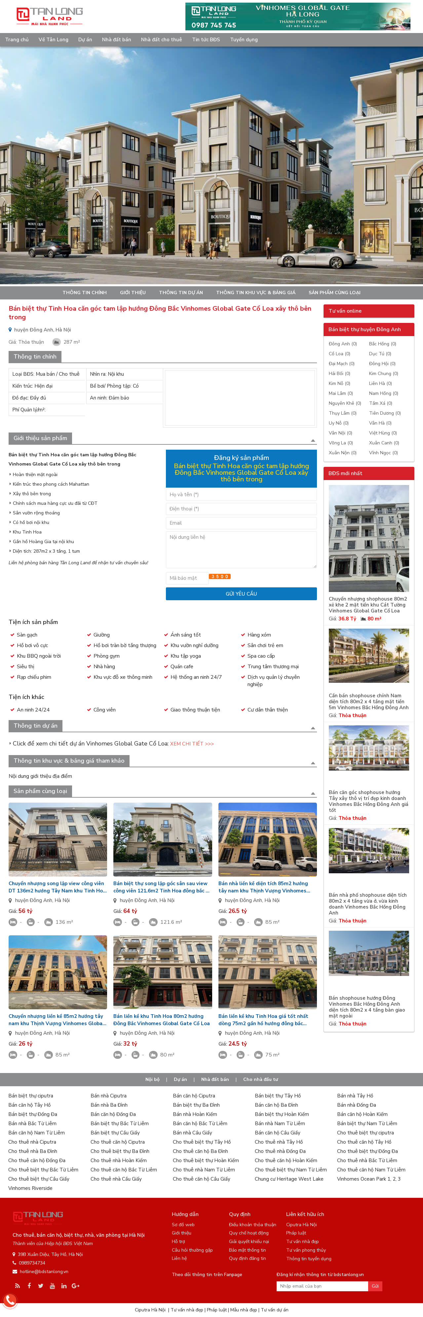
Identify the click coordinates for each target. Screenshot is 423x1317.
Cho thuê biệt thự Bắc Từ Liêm (43, 1169)
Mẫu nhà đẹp (243, 1310)
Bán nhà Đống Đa (356, 1105)
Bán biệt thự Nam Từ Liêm (367, 1123)
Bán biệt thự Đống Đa (32, 1114)
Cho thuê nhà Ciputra (32, 1142)
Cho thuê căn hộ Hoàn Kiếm (286, 1160)
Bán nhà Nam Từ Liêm (280, 1123)
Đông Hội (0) (382, 364)
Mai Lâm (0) (341, 393)
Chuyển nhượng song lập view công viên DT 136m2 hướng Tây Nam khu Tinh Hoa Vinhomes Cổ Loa (57, 887)
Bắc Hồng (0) (382, 344)
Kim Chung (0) (383, 373)
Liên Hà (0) (380, 383)
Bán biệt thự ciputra (30, 1095)
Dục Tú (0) (380, 354)
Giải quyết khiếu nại (249, 1241)
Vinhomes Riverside (30, 1188)
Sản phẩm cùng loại (335, 293)
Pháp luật (296, 1233)
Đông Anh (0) (343, 344)
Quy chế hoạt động (249, 1233)
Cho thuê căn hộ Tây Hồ (364, 1142)
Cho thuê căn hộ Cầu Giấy (201, 1179)
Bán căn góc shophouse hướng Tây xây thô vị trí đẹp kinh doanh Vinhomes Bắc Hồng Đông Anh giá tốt (368, 801)
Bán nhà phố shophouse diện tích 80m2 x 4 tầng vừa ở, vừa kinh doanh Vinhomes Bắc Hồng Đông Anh (368, 904)
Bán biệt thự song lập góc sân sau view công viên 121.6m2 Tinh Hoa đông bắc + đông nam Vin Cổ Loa (161, 887)
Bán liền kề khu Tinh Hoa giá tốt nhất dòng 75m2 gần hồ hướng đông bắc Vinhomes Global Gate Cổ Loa (263, 1020)
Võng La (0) (341, 443)
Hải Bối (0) (339, 373)
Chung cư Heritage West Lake (289, 1179)
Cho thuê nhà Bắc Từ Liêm (367, 1160)
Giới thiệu (133, 293)
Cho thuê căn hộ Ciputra (118, 1142)
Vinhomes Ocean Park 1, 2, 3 (369, 1179)
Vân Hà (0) (380, 423)
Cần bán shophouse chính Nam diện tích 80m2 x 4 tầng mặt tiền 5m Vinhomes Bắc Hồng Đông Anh (369, 702)
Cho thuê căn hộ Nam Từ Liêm (371, 1169)
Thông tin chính (84, 293)
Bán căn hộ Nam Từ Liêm (36, 1132)
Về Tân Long (53, 39)
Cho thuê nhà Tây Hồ (279, 1142)
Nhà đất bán (116, 39)
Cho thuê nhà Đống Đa (280, 1151)
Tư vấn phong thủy (306, 1250)
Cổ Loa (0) (339, 354)
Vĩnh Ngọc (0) (383, 453)
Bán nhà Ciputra (109, 1095)
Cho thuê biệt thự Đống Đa (367, 1151)
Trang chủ (17, 39)
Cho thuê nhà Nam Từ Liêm (204, 1169)
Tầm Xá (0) (380, 403)
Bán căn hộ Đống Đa (113, 1114)
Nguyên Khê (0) (345, 403)
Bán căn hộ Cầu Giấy (277, 1132)
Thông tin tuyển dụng (308, 1259)
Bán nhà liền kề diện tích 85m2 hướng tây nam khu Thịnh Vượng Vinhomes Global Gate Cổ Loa (263, 887)
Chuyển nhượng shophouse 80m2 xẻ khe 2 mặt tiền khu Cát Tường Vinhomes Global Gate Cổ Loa (368, 605)
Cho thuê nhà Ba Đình (32, 1151)
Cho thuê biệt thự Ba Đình (120, 1151)
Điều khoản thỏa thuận (252, 1225)
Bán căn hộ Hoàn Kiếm (362, 1114)
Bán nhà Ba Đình (109, 1105)
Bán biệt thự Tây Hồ (278, 1095)
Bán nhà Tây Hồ (355, 1095)
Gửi (375, 1286)
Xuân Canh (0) (384, 443)
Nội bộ (152, 1079)
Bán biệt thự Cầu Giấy (115, 1132)
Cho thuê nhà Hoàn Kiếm (119, 1160)
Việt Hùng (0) (383, 433)
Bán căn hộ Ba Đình (276, 1105)
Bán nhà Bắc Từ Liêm (32, 1123)
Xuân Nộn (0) (343, 453)
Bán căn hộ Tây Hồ (29, 1105)
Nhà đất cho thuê (161, 39)
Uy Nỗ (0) (339, 423)
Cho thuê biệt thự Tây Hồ (202, 1142)
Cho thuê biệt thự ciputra (365, 1132)
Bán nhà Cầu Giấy (192, 1132)
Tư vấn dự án (274, 1310)
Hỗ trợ (178, 1241)
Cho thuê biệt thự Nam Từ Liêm (291, 1169)
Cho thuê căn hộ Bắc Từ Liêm (124, 1169)
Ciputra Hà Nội (301, 1225)
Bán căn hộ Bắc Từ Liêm (200, 1123)
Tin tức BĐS (206, 39)
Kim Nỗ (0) (339, 383)
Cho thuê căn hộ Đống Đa (36, 1160)
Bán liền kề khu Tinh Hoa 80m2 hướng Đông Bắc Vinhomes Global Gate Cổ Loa (161, 1020)
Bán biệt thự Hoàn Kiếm (282, 1114)
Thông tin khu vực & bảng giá (255, 293)
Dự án (85, 39)
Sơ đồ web (183, 1225)
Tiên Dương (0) (385, 413)
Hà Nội (62, 900)
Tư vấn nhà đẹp (302, 1241)
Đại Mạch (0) (342, 364)
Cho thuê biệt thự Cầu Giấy (38, 1179)
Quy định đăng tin (247, 1258)
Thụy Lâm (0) (343, 413)
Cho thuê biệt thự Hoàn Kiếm (206, 1160)
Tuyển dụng (244, 39)
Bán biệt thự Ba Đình (196, 1105)
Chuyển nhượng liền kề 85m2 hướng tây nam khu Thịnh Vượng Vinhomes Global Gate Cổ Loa (56, 1020)
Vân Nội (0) (340, 433)
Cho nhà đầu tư (260, 1079)
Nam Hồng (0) (383, 393)
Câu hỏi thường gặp (192, 1250)
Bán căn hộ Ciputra (194, 1095)
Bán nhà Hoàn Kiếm (195, 1114)
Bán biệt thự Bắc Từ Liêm (120, 1123)
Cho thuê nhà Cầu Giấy (116, 1179)
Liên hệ (179, 1258)
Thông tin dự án (181, 293)
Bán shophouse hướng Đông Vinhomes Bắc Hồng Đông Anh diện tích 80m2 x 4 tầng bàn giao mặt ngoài (367, 1007)
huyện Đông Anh (33, 900)
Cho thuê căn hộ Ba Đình (200, 1151)
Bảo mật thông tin (247, 1250)
